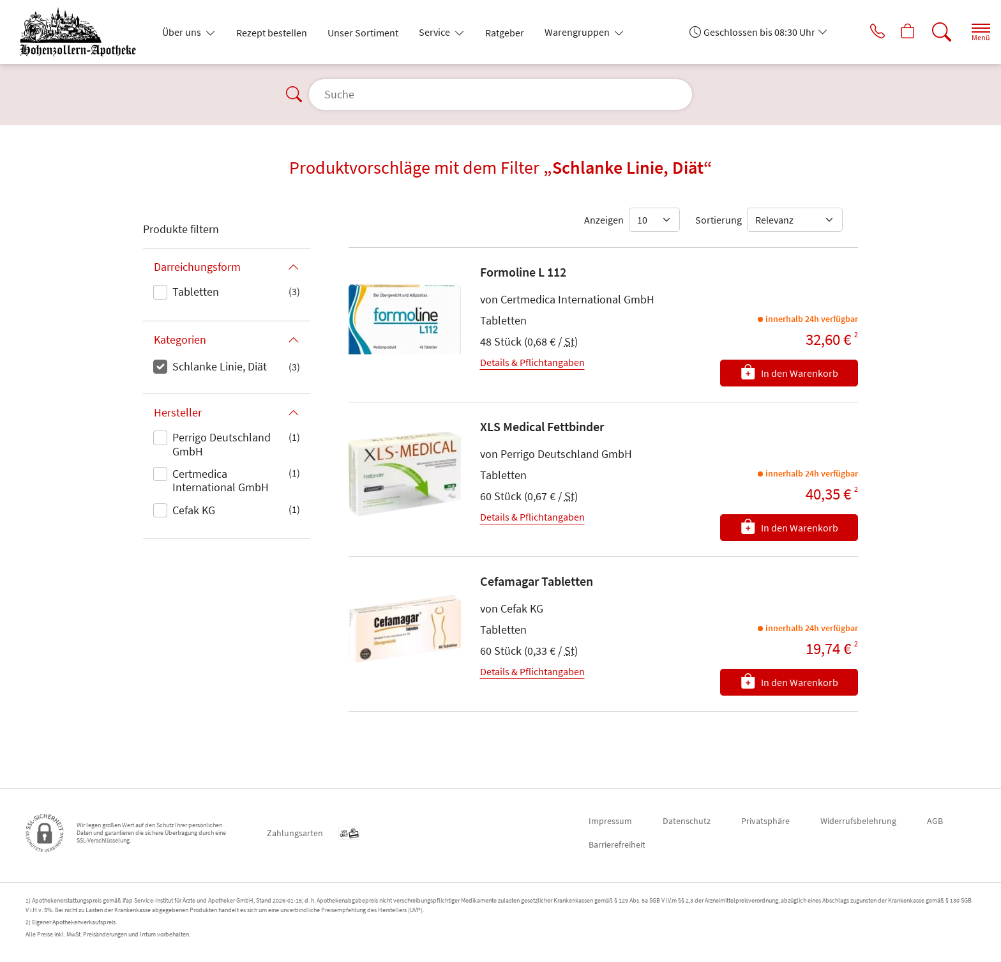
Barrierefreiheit (617, 844)
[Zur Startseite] (83, 31)
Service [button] (435, 32)
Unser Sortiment (362, 32)
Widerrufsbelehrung (858, 821)
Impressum (610, 821)
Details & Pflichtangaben (532, 362)
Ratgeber (504, 32)
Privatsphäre (765, 821)
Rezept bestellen (271, 32)
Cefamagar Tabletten (536, 581)
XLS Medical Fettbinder (542, 426)
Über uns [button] (182, 32)
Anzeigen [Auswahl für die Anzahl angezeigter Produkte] (604, 219)
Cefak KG (193, 510)
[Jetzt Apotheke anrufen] (860, 32)
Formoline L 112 (523, 272)
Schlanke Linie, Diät (219, 366)
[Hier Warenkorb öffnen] (895, 32)
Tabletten (195, 291)
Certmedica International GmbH (220, 480)
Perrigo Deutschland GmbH (221, 444)
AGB (935, 821)
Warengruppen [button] (578, 32)
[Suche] (930, 32)
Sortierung (718, 219)
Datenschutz (687, 821)
